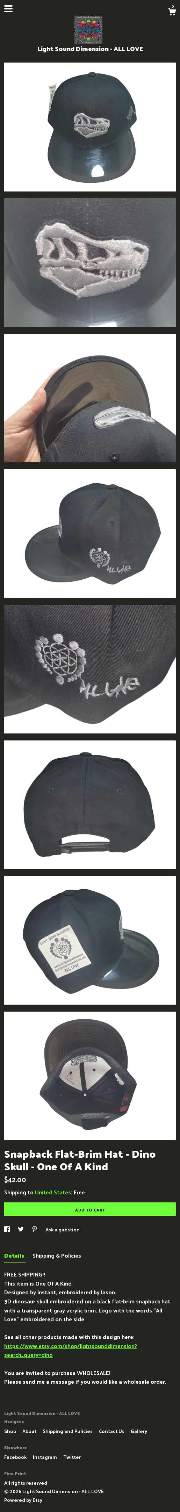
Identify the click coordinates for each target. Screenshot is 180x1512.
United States (53, 1192)
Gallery (139, 1431)
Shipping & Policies (57, 1255)
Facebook (16, 1457)
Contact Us (112, 1431)
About (29, 1431)
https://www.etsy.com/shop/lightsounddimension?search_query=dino (70, 1350)
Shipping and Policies (68, 1431)
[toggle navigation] (8, 8)
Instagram (45, 1457)
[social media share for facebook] (7, 1229)
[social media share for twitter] (21, 1229)
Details (15, 1255)
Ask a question (62, 1229)
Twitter (72, 1457)
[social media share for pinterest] (35, 1229)
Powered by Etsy (23, 1500)
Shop (10, 1431)
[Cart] (172, 12)
